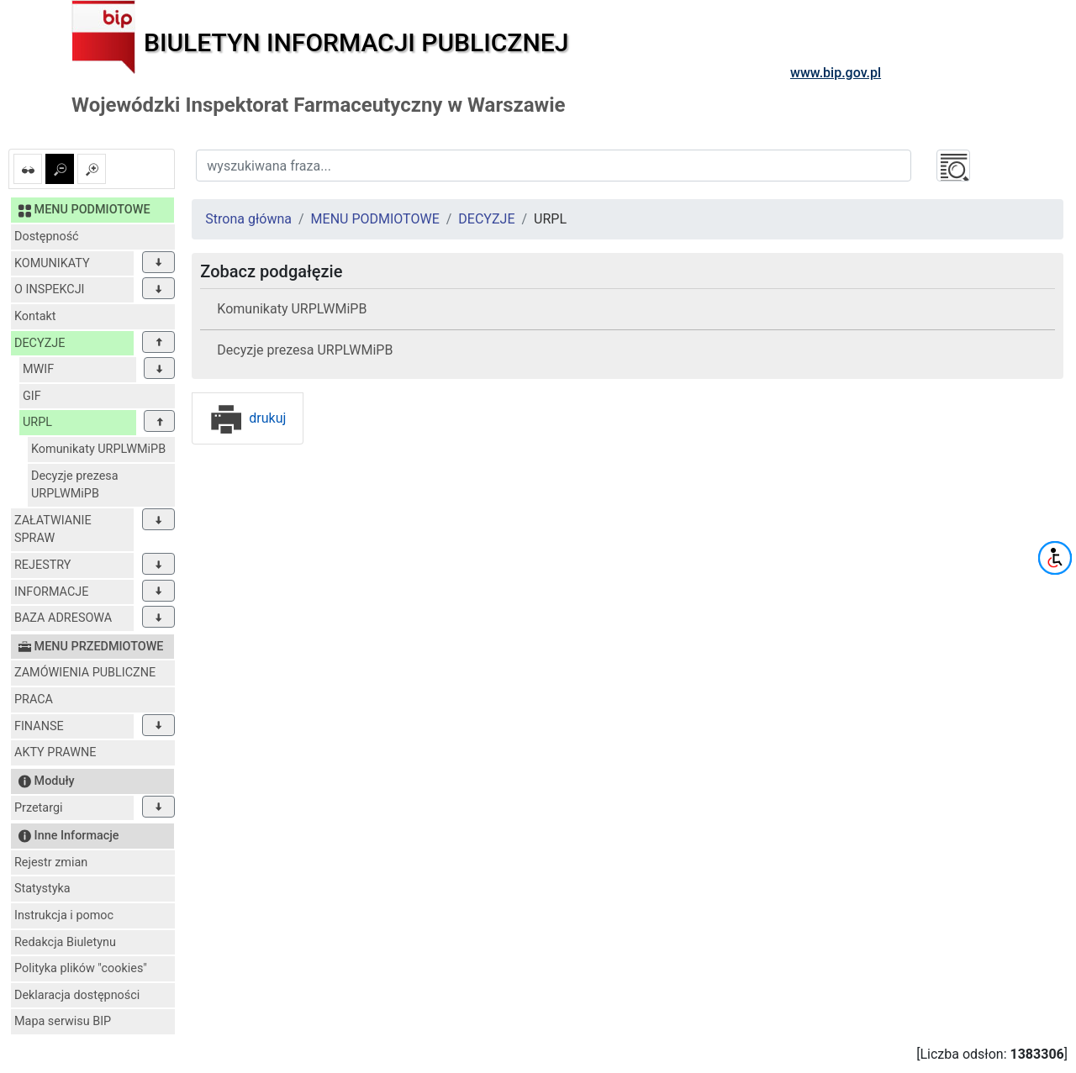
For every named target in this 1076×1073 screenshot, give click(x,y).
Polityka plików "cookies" (80, 968)
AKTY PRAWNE (55, 752)
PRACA (33, 699)
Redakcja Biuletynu (65, 942)
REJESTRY (42, 565)
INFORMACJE (51, 592)
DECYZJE (39, 343)
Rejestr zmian (50, 862)
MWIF (38, 369)
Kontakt (35, 316)
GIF (32, 396)
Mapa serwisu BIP (62, 1021)
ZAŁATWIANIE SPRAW (53, 529)
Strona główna (248, 219)
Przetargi (38, 808)
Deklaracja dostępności (77, 995)
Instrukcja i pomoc (63, 915)
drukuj (247, 418)
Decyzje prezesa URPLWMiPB (75, 485)
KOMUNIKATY (52, 263)
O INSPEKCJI (49, 289)
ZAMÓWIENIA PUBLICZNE (85, 672)
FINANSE (39, 726)
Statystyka (42, 888)
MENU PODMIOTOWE (375, 219)
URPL (37, 422)
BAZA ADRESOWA (63, 618)
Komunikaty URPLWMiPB (98, 449)
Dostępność (46, 236)
